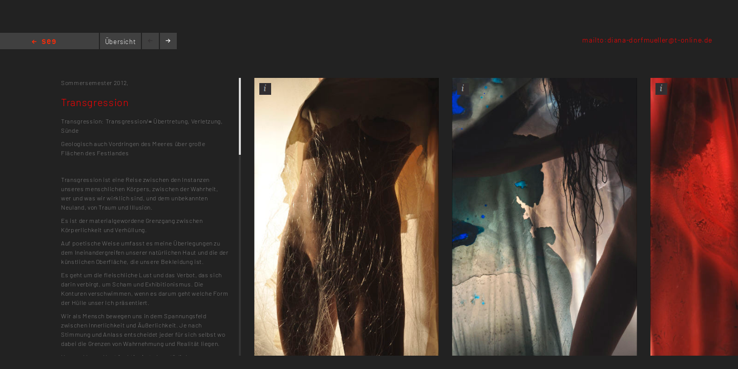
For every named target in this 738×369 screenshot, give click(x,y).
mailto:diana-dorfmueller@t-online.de (647, 39)
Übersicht (120, 41)
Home (44, 42)
